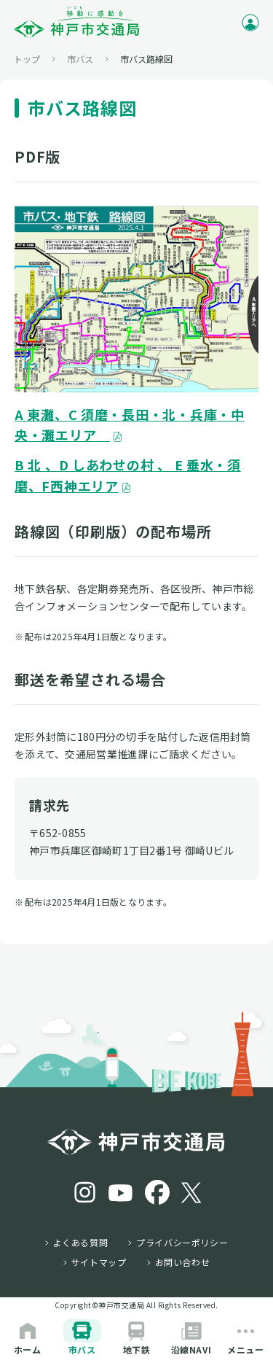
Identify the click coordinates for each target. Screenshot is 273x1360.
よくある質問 (80, 1242)
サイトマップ (99, 1262)
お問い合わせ (182, 1262)
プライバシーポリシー (182, 1242)
